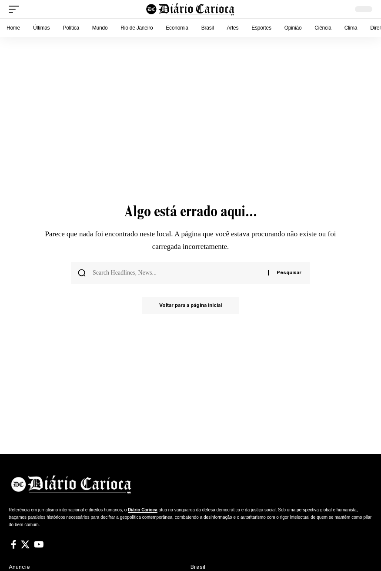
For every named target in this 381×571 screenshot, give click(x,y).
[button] (16, 9)
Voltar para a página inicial (190, 305)
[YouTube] (39, 544)
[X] (25, 544)
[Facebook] (14, 544)
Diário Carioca (142, 509)
